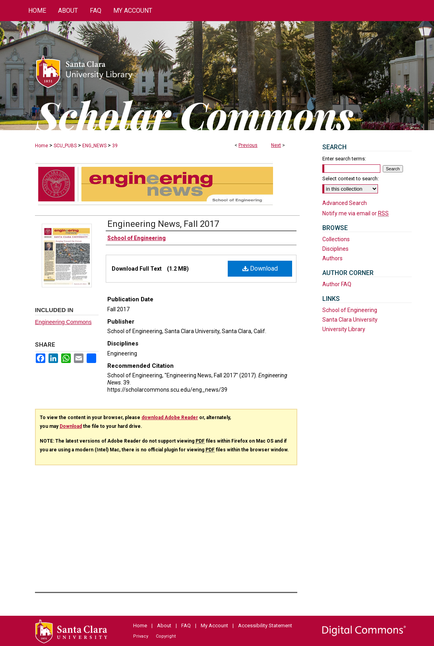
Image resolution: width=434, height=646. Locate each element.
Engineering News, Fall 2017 (163, 224)
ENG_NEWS (94, 145)
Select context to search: (350, 179)
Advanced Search (344, 203)
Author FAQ (336, 284)
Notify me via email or (355, 213)
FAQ (186, 625)
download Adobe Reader (169, 417)
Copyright (166, 636)
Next (276, 145)
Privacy (140, 636)
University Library (343, 329)
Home (41, 145)
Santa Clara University (350, 319)
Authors (332, 258)
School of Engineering (349, 310)
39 (115, 145)
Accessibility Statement (265, 625)
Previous (248, 145)
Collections (336, 239)
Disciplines (335, 249)
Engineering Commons (63, 322)
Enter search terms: (344, 159)
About (164, 625)
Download (260, 268)
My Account (214, 625)
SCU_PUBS (65, 145)
